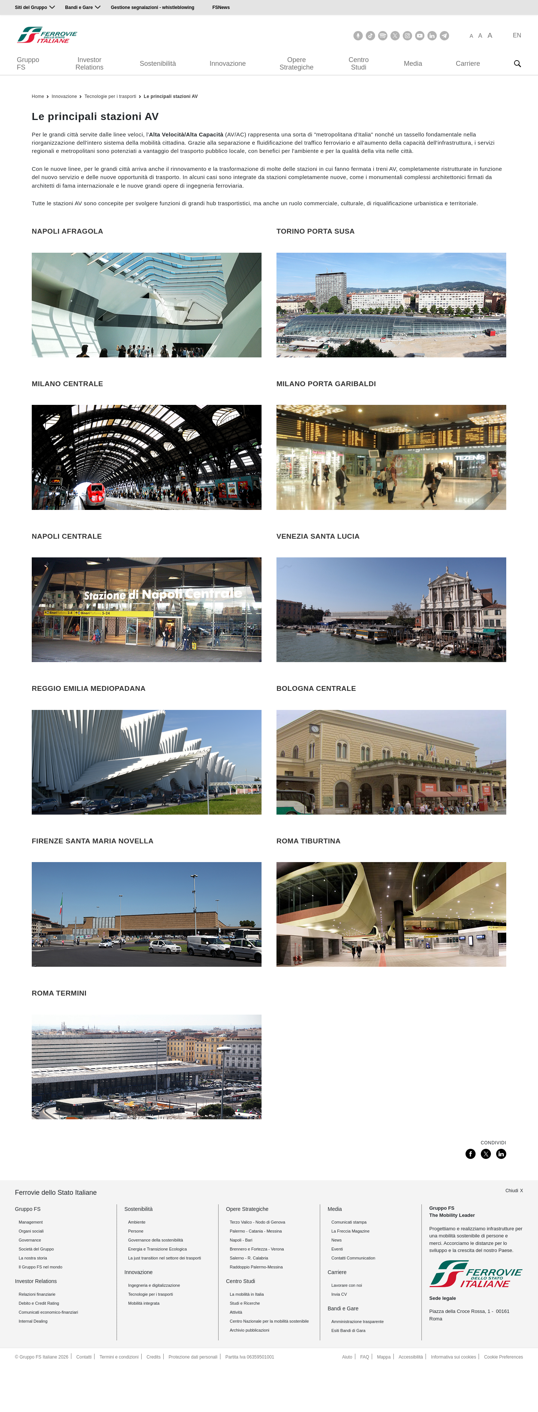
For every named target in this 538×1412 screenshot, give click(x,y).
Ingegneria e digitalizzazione (154, 1331)
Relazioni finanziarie (37, 1340)
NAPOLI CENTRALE (67, 552)
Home (38, 96)
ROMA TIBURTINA (308, 872)
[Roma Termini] (147, 1112)
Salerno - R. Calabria (249, 1304)
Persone (135, 1277)
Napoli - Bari (241, 1286)
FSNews (221, 7)
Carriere (468, 63)
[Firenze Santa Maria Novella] (147, 952)
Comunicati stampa (349, 1268)
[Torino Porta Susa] (391, 312)
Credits (154, 1403)
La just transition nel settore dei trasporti (164, 1304)
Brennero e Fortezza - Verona (257, 1295)
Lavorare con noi (346, 1331)
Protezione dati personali (194, 1403)
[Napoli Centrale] (147, 632)
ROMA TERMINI (59, 1032)
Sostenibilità (158, 63)
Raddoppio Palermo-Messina (256, 1313)
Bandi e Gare (79, 7)
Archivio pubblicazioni (249, 1376)
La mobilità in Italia (247, 1340)
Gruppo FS (28, 63)
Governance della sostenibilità (155, 1286)
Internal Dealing (33, 1367)
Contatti (84, 1403)
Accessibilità (410, 1403)
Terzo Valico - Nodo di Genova (257, 1268)
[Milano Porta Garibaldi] (391, 472)
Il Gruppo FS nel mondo (40, 1313)
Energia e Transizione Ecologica (157, 1295)
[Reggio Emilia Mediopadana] (147, 792)
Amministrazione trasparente (357, 1367)
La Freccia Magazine (350, 1277)
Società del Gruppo (36, 1295)
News (336, 1286)
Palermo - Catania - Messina (256, 1277)
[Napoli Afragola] (147, 312)
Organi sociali (31, 1277)
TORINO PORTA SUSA (315, 231)
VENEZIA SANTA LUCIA (318, 552)
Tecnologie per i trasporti (110, 96)
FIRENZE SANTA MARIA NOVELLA (93, 872)
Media (413, 63)
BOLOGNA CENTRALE (316, 712)
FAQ (363, 1403)
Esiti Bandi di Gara (348, 1376)
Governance (30, 1286)
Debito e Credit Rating (39, 1349)
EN (517, 35)
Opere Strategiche (296, 63)
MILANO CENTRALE (67, 392)
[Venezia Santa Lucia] (391, 632)
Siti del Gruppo (31, 7)
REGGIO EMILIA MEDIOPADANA (89, 712)
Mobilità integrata (144, 1349)
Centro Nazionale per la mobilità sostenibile (269, 1367)
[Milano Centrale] (147, 472)
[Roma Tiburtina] (391, 952)
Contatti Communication (353, 1304)
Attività (236, 1358)
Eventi (337, 1295)
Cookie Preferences (503, 1403)
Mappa (383, 1403)
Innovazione (228, 63)
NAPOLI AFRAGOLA (67, 231)
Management (31, 1268)
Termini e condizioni (119, 1403)
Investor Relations (89, 63)
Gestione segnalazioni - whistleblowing (152, 7)
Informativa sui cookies (453, 1403)
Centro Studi (359, 63)
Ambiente (136, 1268)
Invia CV (339, 1340)
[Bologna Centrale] (391, 792)
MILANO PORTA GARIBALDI (326, 392)
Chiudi (511, 1236)
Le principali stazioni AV (171, 96)
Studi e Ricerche (245, 1349)
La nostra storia (33, 1304)
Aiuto (346, 1403)
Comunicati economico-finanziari (48, 1358)
